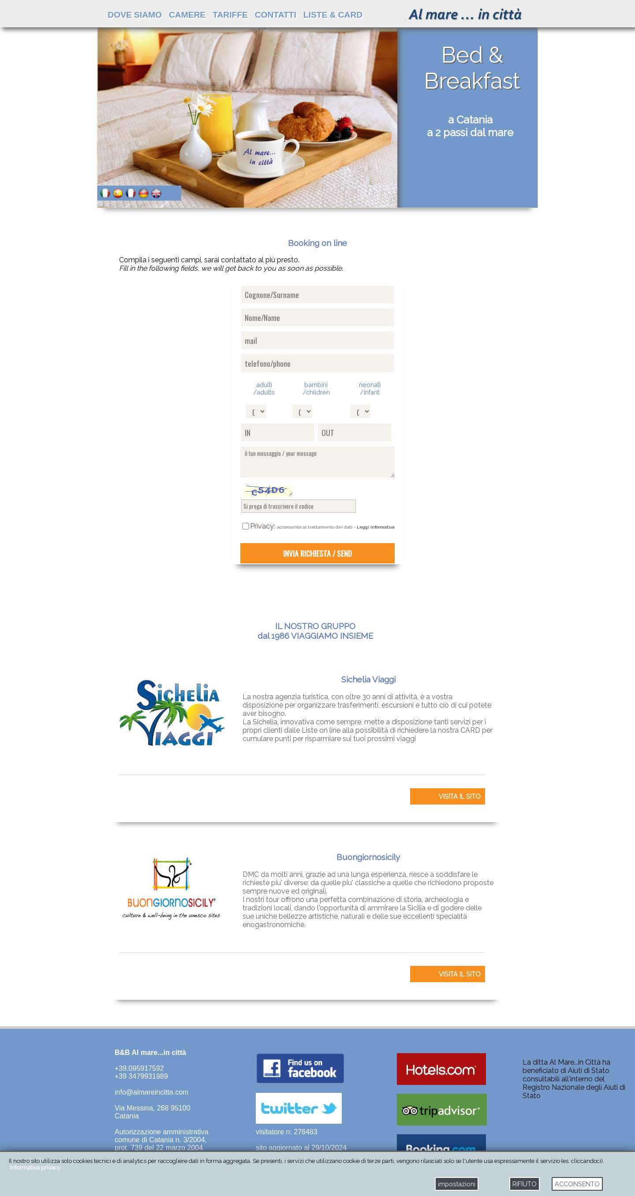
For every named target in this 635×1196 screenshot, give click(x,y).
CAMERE (187, 14)
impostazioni (456, 1184)
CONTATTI (275, 14)
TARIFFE (230, 14)
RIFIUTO (524, 1184)
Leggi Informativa (376, 527)
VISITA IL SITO (460, 796)
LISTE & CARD (332, 14)
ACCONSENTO (577, 1184)
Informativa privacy (35, 1167)
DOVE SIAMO (135, 14)
